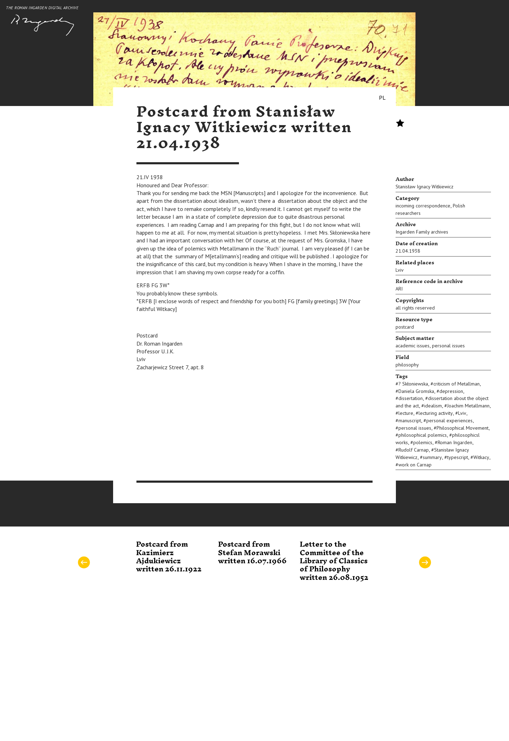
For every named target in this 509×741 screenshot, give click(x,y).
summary (432, 457)
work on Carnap (415, 464)
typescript (457, 457)
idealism (433, 405)
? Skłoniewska (413, 384)
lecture (405, 413)
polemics (422, 442)
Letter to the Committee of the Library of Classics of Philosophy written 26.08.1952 (334, 561)
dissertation (410, 398)
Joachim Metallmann (468, 405)
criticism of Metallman (456, 384)
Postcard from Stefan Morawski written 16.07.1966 (252, 553)
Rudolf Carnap (413, 450)
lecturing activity (436, 413)
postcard (405, 327)
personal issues (448, 345)
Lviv (400, 270)
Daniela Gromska (416, 391)
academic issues (412, 345)
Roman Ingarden (455, 442)
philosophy (407, 364)
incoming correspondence (423, 205)
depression (451, 391)
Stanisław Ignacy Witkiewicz (425, 186)
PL (382, 97)
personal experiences (449, 420)
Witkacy (481, 457)
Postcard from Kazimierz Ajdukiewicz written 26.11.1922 (168, 557)
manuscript (409, 420)
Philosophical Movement (462, 428)
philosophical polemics (422, 435)
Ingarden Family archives (422, 232)
